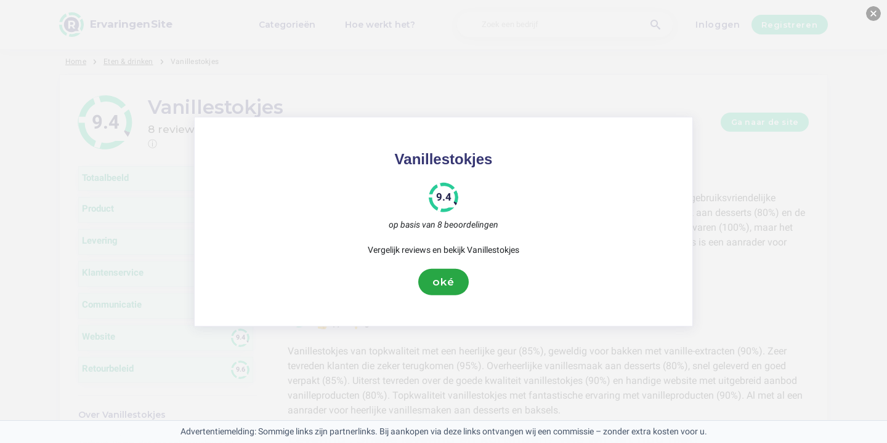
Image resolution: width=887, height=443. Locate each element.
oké (443, 282)
